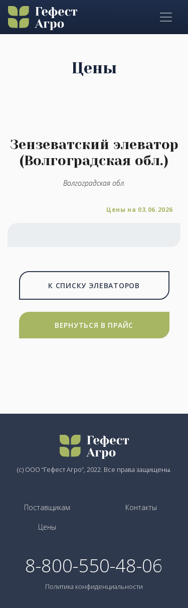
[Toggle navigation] (166, 17)
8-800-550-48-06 (94, 566)
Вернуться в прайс (94, 325)
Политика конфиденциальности (94, 586)
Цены (47, 527)
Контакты (141, 507)
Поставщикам (47, 507)
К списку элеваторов (93, 285)
